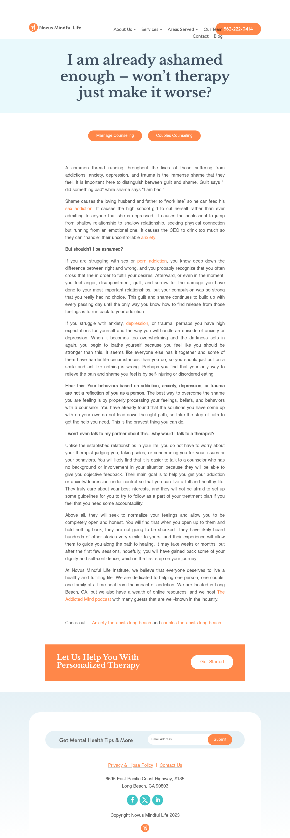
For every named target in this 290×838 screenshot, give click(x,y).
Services (149, 30)
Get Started (212, 662)
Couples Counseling (174, 136)
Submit (220, 740)
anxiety (148, 238)
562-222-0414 (238, 29)
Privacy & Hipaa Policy (130, 765)
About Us (123, 30)
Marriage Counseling (115, 136)
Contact (201, 37)
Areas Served (181, 30)
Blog (218, 37)
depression (137, 324)
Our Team (212, 30)
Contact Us (171, 765)
